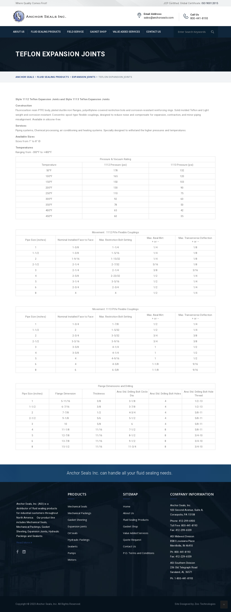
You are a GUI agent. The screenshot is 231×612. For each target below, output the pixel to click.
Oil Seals (73, 533)
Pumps (72, 553)
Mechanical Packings (79, 513)
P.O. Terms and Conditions (138, 553)
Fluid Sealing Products (46, 31)
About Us (18, 31)
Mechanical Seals (77, 506)
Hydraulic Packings (79, 539)
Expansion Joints (77, 526)
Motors (72, 559)
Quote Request (132, 539)
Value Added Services (126, 31)
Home (126, 506)
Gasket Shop (98, 31)
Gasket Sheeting (77, 519)
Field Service (75, 31)
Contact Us (153, 31)
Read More (24, 542)
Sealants (73, 546)
